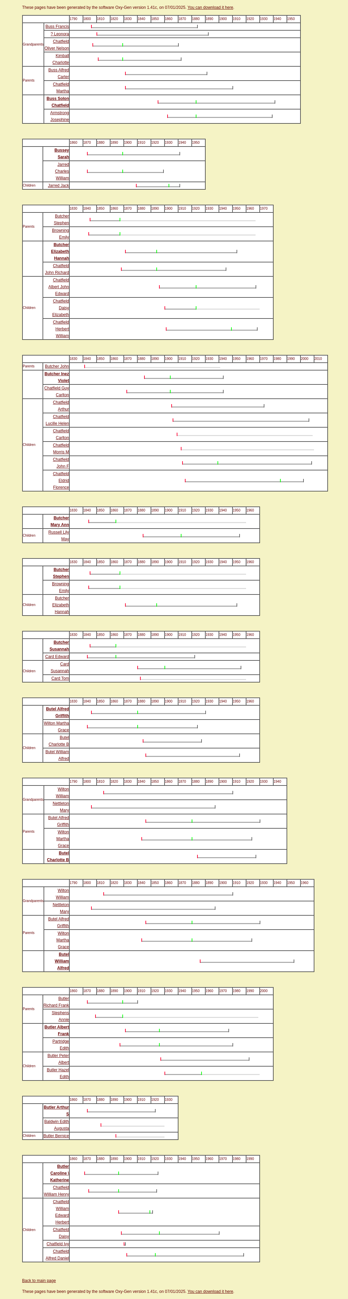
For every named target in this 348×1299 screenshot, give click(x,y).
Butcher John (57, 366)
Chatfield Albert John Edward (58, 287)
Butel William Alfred (62, 961)
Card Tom (60, 678)
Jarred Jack (58, 185)
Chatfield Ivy (58, 1244)
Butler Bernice (56, 1135)
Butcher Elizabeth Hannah (60, 251)
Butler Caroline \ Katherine (59, 1173)
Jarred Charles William (62, 171)
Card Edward (57, 656)
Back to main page (39, 1280)
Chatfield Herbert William (61, 329)
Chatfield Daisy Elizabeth (60, 308)
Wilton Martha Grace (62, 839)
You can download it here (210, 7)
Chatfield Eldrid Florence (61, 480)
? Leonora (60, 34)
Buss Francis (57, 26)
